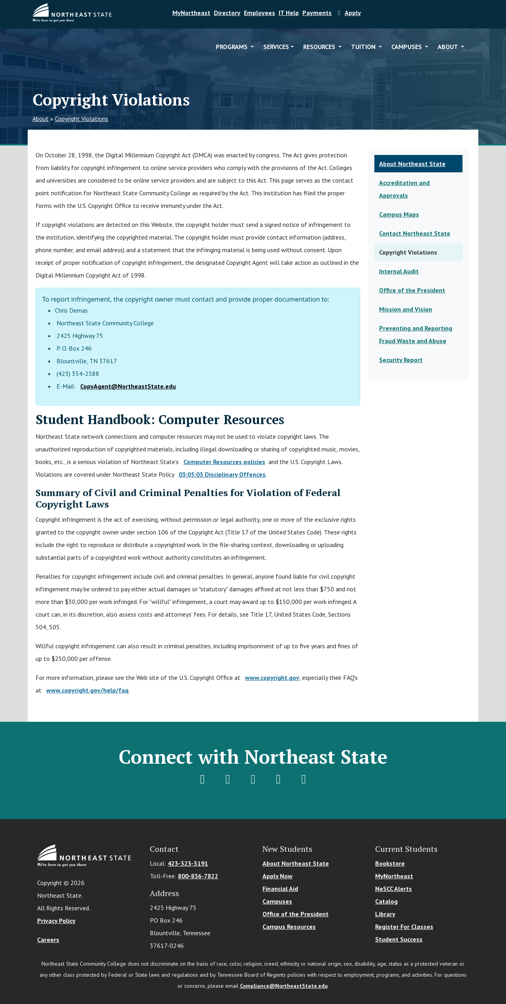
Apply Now (277, 876)
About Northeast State (412, 164)
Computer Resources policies (224, 462)
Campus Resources (289, 926)
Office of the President (412, 290)
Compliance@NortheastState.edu (284, 985)
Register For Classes (404, 926)
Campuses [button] (407, 47)
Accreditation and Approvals (404, 189)
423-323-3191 (188, 863)
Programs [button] (232, 47)
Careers (48, 940)
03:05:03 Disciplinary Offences (222, 474)
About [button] (448, 47)
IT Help (289, 13)
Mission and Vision (405, 309)
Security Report (401, 360)
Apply (348, 13)
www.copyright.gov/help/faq (87, 690)
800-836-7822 (198, 876)
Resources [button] (320, 47)
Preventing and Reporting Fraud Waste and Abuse (415, 334)
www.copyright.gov (272, 677)
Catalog (386, 901)
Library (385, 914)
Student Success (399, 939)
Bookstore (390, 863)
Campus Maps (399, 214)
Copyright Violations (81, 119)
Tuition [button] (364, 47)
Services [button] (276, 47)
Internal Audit (399, 271)
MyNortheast (191, 13)
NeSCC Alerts (393, 889)
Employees (259, 13)
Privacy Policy (56, 921)
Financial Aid (280, 889)
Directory (227, 13)
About (40, 119)
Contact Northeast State (414, 233)
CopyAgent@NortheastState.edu (128, 386)
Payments (317, 13)
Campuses (277, 901)
